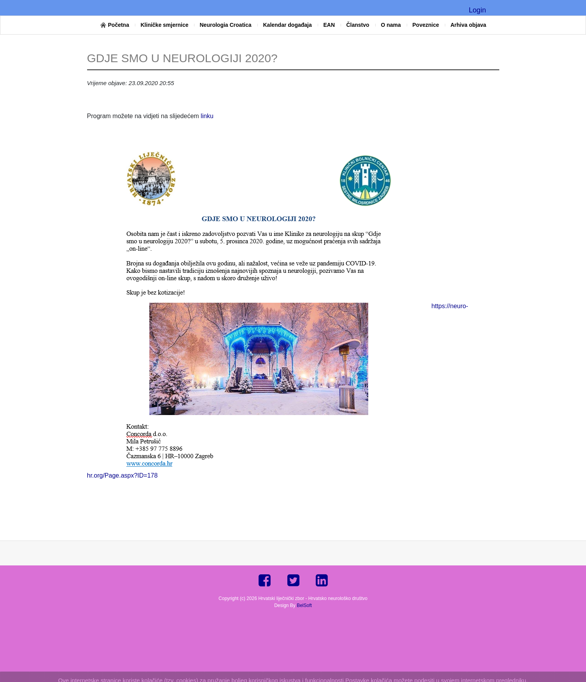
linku (206, 116)
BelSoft (304, 605)
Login (477, 10)
